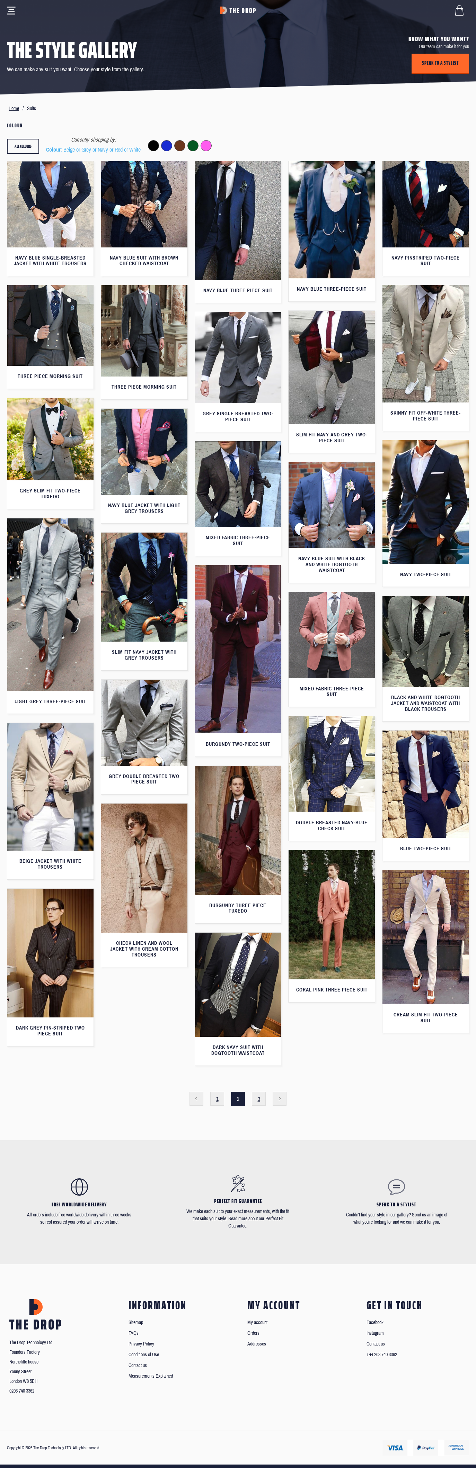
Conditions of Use (144, 1354)
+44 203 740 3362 (382, 1354)
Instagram (375, 1333)
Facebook (375, 1322)
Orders (253, 1333)
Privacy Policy (141, 1344)
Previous (196, 1099)
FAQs (134, 1333)
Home (14, 108)
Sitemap (136, 1322)
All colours (23, 146)
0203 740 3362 (21, 1391)
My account (257, 1322)
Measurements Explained (151, 1376)
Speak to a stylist (440, 63)
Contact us (138, 1365)
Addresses (256, 1344)
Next (280, 1099)
